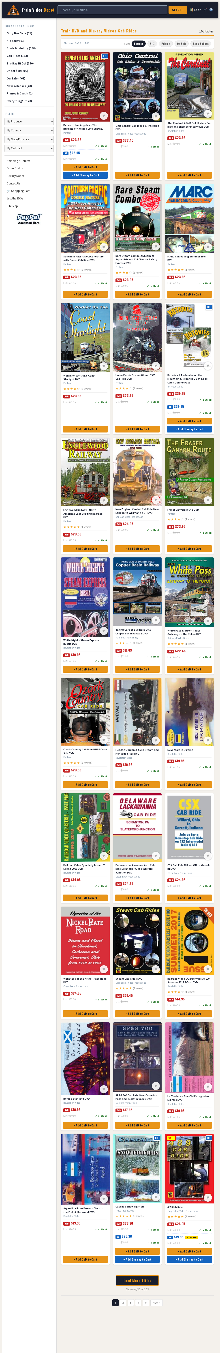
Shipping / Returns (18, 161)
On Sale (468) (16, 78)
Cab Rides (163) (17, 56)
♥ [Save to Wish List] (103, 115)
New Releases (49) (19, 86)
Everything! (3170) (19, 101)
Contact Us (13, 183)
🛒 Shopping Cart (18, 191)
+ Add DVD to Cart (85, 167)
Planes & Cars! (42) (20, 93)
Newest (138, 43)
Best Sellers (201, 43)
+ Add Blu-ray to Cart (85, 175)
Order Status (15, 168)
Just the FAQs (15, 198)
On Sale (181, 43)
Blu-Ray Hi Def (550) (20, 63)
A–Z (152, 43)
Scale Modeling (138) (21, 48)
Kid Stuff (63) (16, 41)
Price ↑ (165, 43)
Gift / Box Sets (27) (19, 33)
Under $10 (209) (17, 71)
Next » (156, 1303)
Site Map (12, 206)
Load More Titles (138, 1280)
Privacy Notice (16, 176)
